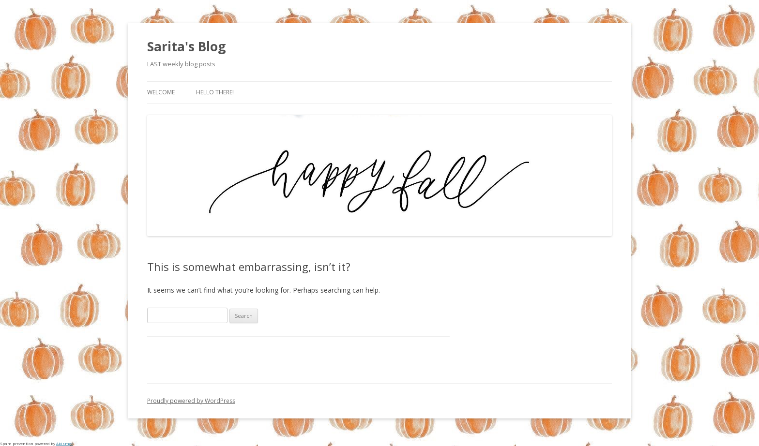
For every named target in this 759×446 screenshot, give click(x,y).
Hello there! (215, 92)
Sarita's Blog (186, 46)
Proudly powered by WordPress (191, 401)
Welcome (161, 92)
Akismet (64, 443)
